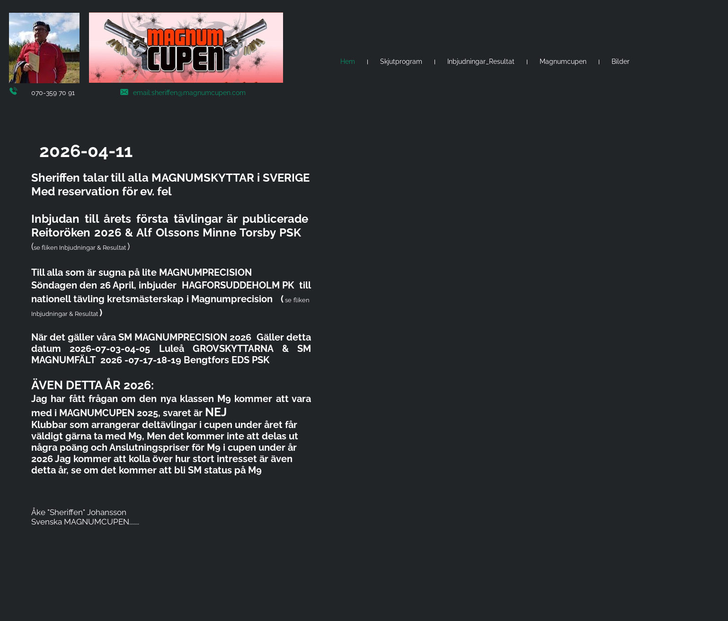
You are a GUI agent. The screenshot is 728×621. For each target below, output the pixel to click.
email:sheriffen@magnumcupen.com (189, 92)
